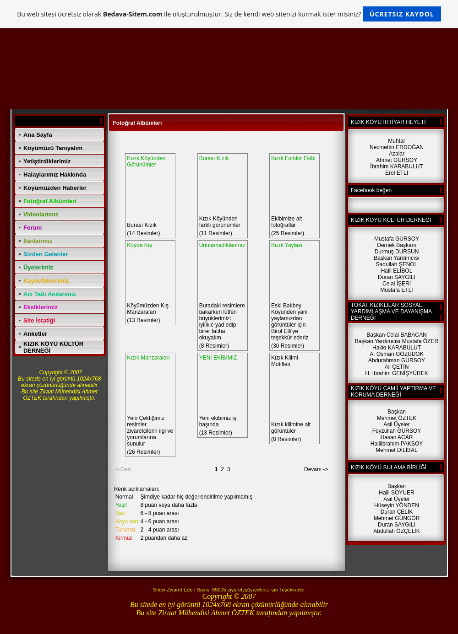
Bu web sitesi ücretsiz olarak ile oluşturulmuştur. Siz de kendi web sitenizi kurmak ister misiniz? (229, 13)
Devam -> (316, 469)
